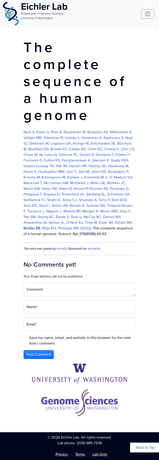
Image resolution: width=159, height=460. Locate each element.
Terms (80, 454)
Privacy (62, 454)
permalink (94, 248)
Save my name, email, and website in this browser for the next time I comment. (80, 340)
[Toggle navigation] (147, 14)
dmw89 (61, 248)
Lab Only (99, 454)
